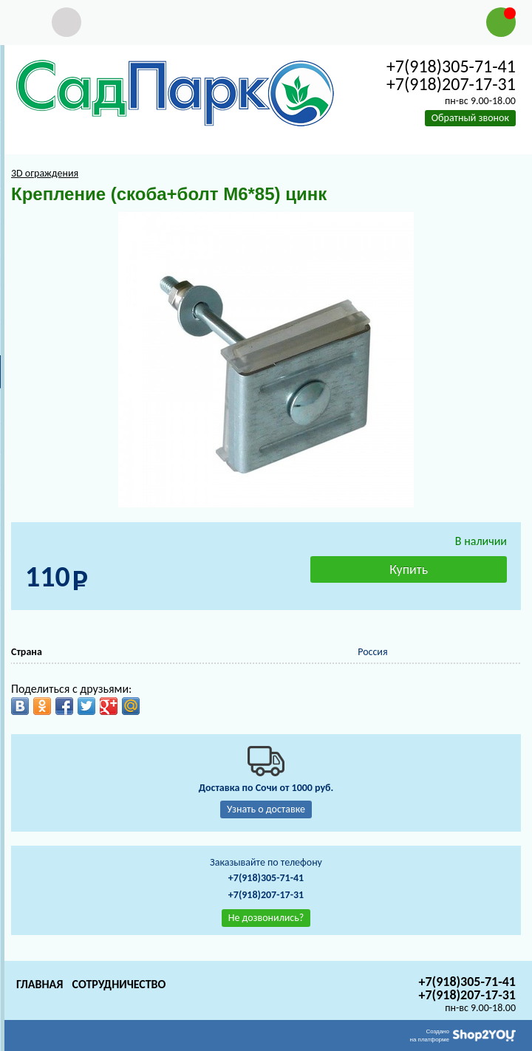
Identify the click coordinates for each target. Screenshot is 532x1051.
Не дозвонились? (266, 917)
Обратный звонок (470, 118)
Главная (39, 984)
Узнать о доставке (266, 809)
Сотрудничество (119, 984)
